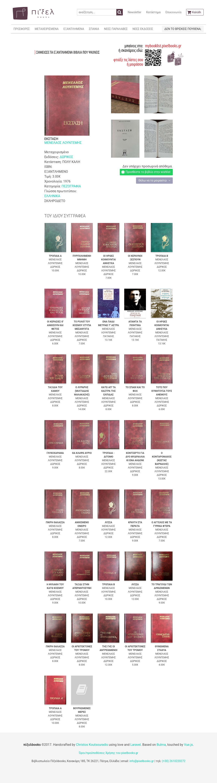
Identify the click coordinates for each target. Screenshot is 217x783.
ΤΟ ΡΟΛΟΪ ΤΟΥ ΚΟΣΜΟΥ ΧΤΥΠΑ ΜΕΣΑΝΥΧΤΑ (82, 325)
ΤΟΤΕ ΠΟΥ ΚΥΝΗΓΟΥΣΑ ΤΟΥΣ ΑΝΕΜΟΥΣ (161, 391)
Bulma (161, 745)
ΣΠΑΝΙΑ (94, 29)
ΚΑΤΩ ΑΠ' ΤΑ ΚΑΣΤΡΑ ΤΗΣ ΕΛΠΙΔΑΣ (108, 391)
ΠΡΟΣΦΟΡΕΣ (22, 29)
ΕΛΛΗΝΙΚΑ (52, 196)
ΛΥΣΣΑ (108, 522)
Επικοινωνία (173, 12)
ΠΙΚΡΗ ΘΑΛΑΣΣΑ (55, 522)
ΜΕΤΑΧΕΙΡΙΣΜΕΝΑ (47, 29)
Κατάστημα (153, 12)
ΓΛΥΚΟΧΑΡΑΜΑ (55, 453)
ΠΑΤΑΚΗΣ (108, 336)
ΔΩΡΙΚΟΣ (66, 157)
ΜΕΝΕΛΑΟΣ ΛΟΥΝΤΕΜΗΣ (63, 143)
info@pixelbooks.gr (142, 761)
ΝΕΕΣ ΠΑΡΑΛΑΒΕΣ (116, 29)
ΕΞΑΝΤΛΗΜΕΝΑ (74, 29)
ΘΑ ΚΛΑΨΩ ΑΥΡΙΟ (82, 453)
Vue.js (188, 745)
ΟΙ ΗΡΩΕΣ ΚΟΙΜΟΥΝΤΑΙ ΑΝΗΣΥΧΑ (108, 259)
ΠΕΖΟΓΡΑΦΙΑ (71, 186)
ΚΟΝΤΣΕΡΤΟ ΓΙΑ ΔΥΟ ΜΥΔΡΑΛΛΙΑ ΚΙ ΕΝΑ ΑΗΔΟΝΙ (135, 457)
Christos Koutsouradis (92, 745)
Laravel (135, 745)
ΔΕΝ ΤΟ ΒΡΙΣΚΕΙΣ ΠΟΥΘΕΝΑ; (182, 29)
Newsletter (134, 12)
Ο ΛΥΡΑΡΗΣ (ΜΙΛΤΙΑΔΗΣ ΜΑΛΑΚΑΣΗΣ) (82, 391)
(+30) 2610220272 (174, 761)
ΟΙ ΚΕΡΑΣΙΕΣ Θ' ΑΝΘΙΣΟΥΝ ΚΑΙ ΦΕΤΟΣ (55, 325)
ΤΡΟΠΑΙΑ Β (161, 255)
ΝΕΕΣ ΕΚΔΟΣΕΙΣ (143, 29)
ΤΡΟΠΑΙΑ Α (55, 255)
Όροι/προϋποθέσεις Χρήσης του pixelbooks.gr (108, 753)
